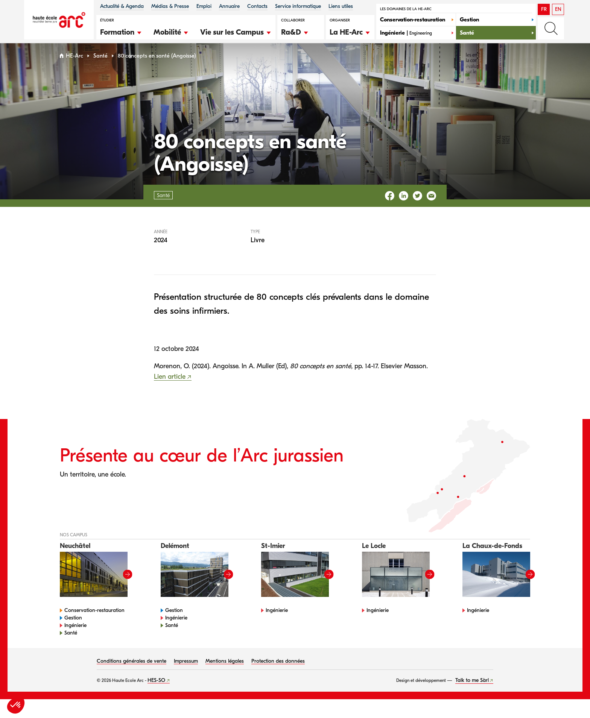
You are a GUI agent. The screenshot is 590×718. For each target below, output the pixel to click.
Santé (100, 63)
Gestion (73, 625)
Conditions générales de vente (131, 668)
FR (544, 9)
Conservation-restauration (94, 618)
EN (558, 9)
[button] (121, 31)
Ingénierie (75, 633)
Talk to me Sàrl (472, 687)
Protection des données (278, 668)
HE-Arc (74, 63)
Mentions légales (224, 668)
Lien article (170, 384)
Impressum (186, 668)
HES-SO (156, 688)
